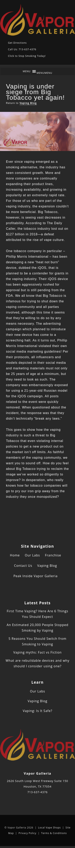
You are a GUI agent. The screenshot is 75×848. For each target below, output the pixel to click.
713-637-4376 (37, 792)
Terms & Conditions (54, 833)
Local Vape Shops (49, 827)
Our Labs (32, 555)
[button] (44, 73)
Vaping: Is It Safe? (37, 711)
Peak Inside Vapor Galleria (35, 576)
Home (15, 555)
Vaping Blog (28, 103)
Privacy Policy (27, 833)
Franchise (53, 555)
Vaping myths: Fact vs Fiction (37, 652)
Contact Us (23, 565)
